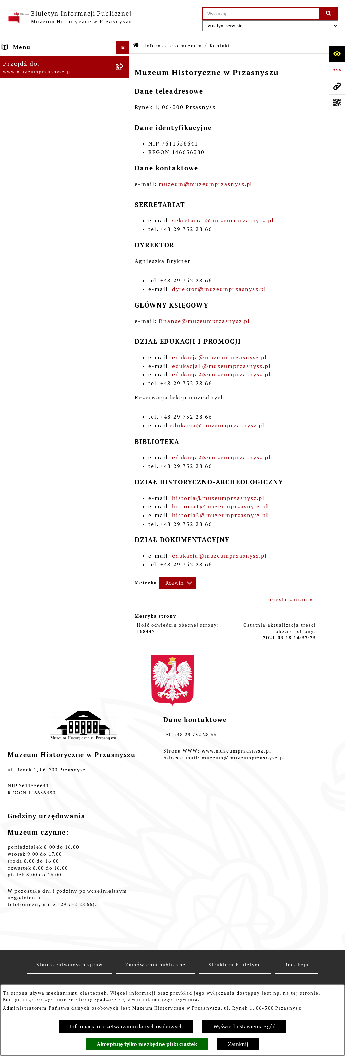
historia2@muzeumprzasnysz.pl (220, 515)
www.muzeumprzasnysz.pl (236, 751)
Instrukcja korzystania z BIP (46, 167)
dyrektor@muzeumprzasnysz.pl (219, 289)
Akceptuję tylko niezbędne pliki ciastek (147, 1044)
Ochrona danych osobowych (44, 195)
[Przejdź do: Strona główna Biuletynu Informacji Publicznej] (136, 46)
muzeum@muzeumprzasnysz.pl (205, 184)
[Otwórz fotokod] (337, 102)
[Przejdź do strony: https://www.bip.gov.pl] (337, 70)
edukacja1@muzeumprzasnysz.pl (221, 366)
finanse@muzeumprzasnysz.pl (204, 321)
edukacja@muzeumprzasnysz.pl (219, 357)
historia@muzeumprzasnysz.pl (218, 498)
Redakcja (16, 140)
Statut (12, 113)
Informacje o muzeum (35, 60)
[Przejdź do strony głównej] (69, 17)
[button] (124, 60)
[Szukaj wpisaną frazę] (329, 13)
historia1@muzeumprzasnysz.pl (220, 506)
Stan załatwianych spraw (69, 964)
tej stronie (305, 993)
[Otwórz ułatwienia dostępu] (337, 54)
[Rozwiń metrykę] (177, 583)
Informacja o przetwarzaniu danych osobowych (126, 1026)
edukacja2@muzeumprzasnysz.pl (221, 374)
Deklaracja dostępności (37, 154)
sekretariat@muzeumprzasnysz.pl (223, 220)
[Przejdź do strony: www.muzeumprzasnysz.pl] (337, 86)
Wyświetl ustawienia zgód (244, 1026)
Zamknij (238, 1044)
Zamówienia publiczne (36, 127)
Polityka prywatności (34, 181)
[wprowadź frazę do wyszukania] (261, 13)
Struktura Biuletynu (235, 964)
